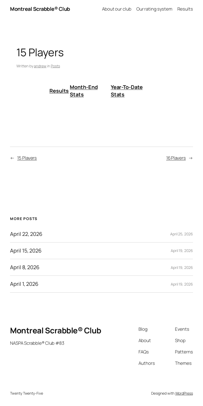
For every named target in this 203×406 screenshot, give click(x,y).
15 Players (27, 158)
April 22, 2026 (26, 234)
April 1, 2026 (24, 284)
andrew (40, 65)
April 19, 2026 (182, 250)
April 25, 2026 (181, 233)
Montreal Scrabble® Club (40, 8)
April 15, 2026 (25, 251)
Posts (55, 65)
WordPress (184, 393)
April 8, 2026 (24, 267)
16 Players (176, 158)
